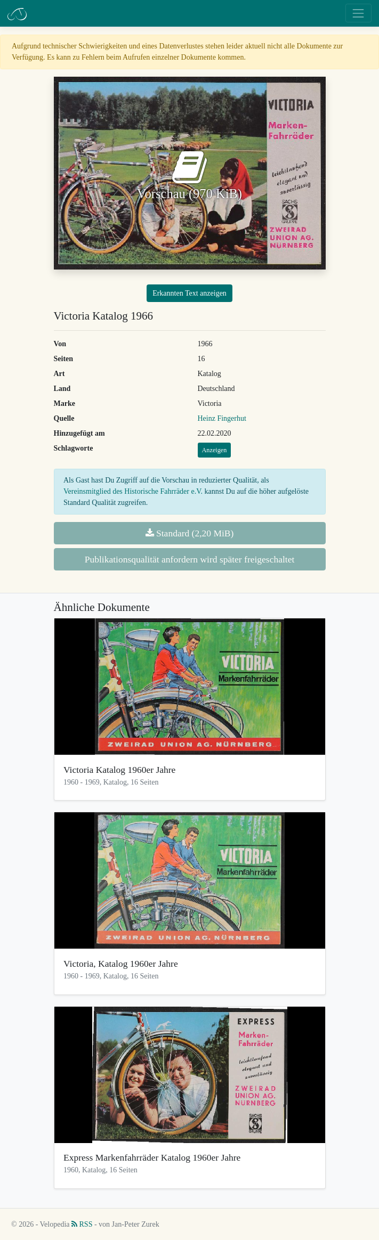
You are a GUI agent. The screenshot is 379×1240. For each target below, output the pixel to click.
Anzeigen (214, 450)
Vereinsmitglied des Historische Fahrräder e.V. (133, 491)
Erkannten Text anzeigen (189, 293)
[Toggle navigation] (358, 13)
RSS (81, 1224)
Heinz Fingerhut (222, 418)
